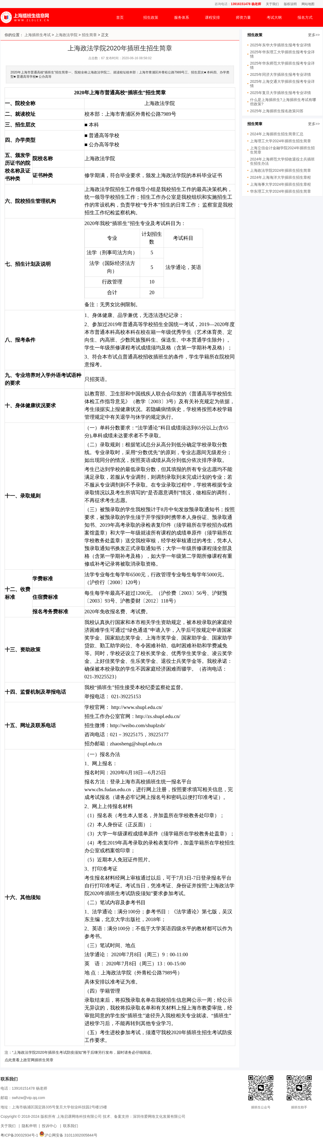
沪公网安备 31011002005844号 (68, 1135)
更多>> (314, 35)
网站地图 (308, 4)
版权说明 (290, 4)
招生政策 (150, 17)
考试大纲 (274, 17)
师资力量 (243, 17)
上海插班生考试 (37, 35)
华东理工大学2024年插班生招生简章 (280, 191)
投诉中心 (49, 1126)
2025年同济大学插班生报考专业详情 (280, 74)
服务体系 (181, 17)
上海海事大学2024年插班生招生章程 (280, 184)
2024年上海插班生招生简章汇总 (276, 134)
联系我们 (70, 1126)
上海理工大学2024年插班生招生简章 (280, 141)
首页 (120, 17)
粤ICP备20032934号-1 (19, 1135)
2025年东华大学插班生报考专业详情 (280, 45)
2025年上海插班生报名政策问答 (276, 111)
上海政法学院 (66, 35)
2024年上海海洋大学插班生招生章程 (280, 177)
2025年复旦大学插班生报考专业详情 (280, 93)
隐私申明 (29, 1126)
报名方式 (305, 17)
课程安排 (212, 17)
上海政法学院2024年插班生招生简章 (280, 170)
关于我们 (272, 4)
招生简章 (89, 35)
